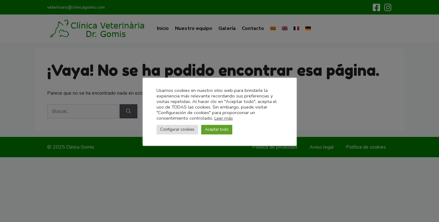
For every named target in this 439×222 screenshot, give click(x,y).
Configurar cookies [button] (177, 129)
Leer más (223, 118)
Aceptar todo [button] (217, 129)
